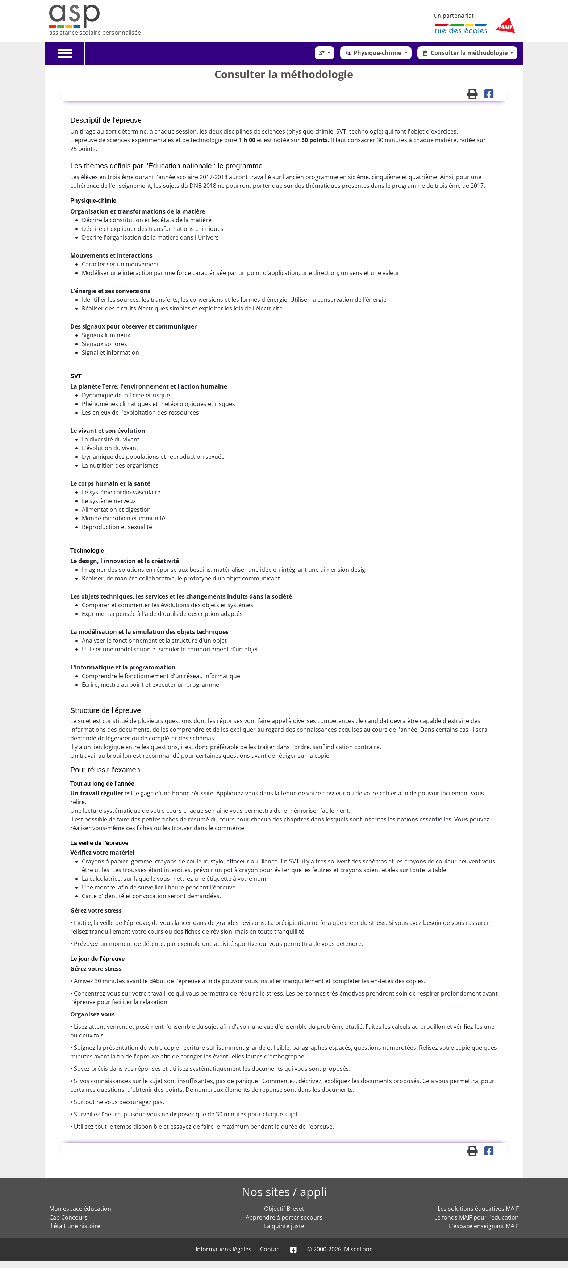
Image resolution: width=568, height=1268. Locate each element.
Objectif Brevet (284, 1209)
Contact (270, 1249)
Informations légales (223, 1249)
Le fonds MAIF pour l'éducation (476, 1217)
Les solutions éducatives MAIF (478, 1209)
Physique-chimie (373, 53)
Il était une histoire (74, 1226)
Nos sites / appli (284, 1191)
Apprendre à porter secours (284, 1217)
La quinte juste (284, 1226)
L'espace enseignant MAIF (484, 1226)
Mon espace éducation (80, 1209)
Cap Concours (68, 1217)
